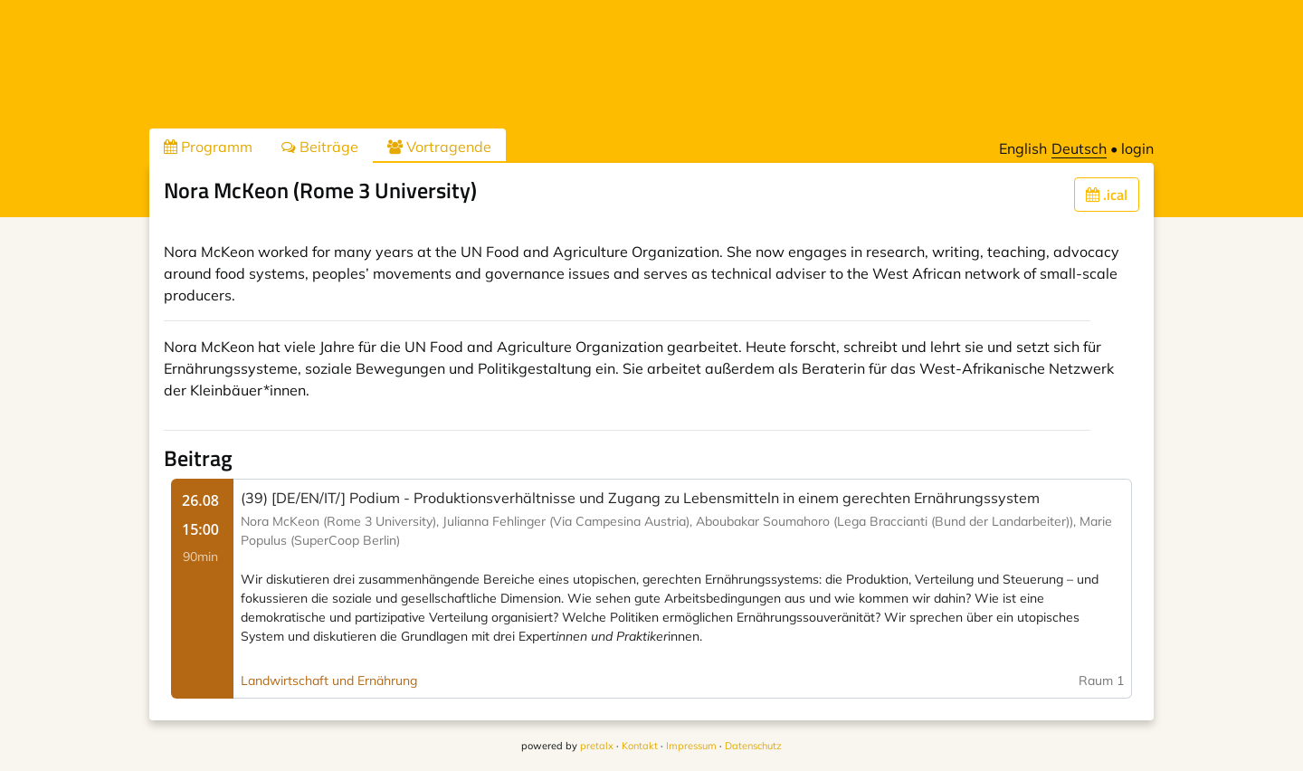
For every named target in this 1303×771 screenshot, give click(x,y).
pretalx (596, 745)
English (1023, 148)
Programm (208, 147)
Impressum (691, 745)
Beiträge (319, 147)
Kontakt (640, 745)
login (1137, 148)
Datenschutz (753, 745)
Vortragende (439, 147)
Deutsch (1079, 148)
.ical (1106, 194)
